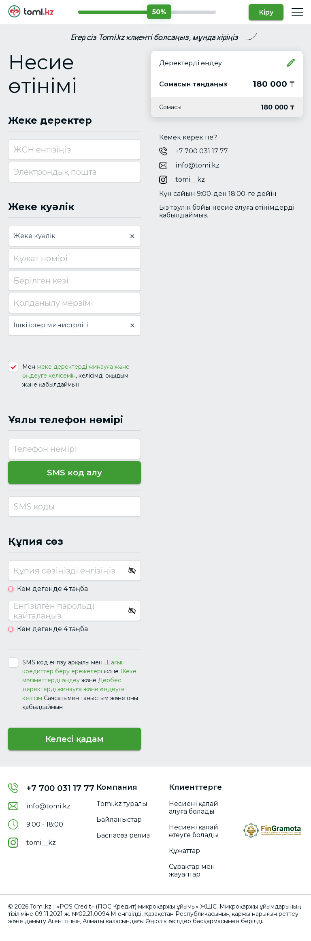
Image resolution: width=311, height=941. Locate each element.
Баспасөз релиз (123, 835)
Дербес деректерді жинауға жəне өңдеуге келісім (73, 689)
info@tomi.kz (197, 165)
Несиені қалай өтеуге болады (193, 831)
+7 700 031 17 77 (201, 151)
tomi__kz (190, 179)
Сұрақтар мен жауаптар (192, 870)
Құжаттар (184, 851)
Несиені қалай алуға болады (193, 807)
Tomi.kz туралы (121, 804)
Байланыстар (119, 819)
